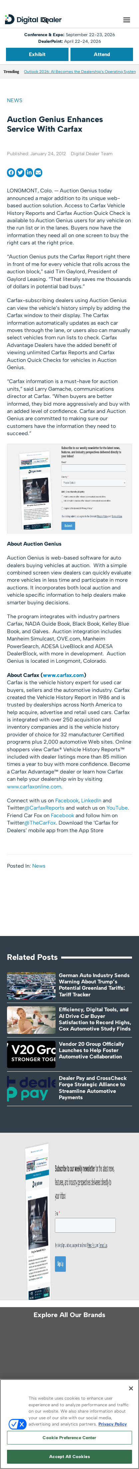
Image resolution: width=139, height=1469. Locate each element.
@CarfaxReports (44, 808)
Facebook (66, 800)
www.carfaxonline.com (34, 786)
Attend (102, 54)
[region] (69, 1424)
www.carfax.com (63, 675)
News (14, 100)
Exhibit (37, 54)
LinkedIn (91, 800)
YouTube (117, 808)
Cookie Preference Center (69, 1437)
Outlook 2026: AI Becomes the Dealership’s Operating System (80, 71)
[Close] (131, 1388)
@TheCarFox (40, 823)
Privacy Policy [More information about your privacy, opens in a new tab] (112, 1424)
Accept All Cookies (69, 1456)
